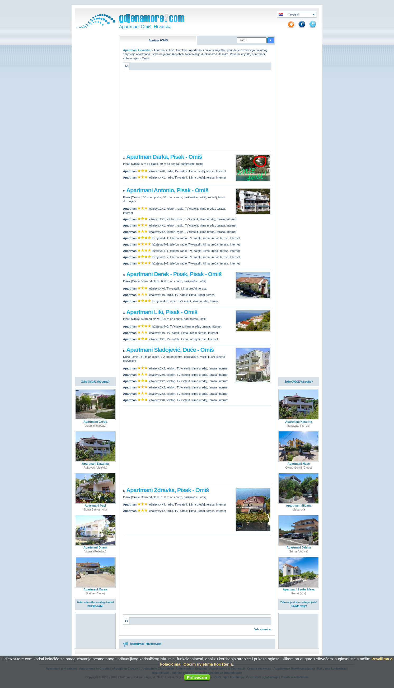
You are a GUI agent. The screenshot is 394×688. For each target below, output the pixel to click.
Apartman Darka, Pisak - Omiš (164, 156)
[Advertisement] (197, 112)
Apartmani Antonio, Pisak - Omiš (167, 190)
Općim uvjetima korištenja (208, 664)
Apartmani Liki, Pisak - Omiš (161, 312)
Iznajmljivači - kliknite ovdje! (142, 644)
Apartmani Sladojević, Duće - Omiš (170, 350)
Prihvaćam (197, 677)
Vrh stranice (262, 629)
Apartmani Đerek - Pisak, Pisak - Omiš (173, 274)
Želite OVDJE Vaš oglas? (95, 381)
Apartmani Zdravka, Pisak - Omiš (167, 490)
